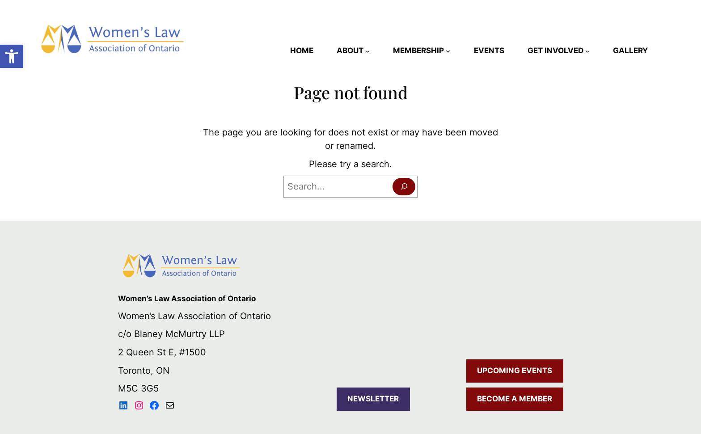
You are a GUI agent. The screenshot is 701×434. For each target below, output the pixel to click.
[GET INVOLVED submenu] (587, 50)
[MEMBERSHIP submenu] (448, 50)
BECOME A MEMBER (514, 398)
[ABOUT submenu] (367, 50)
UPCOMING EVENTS (514, 370)
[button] (11, 56)
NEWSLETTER (373, 398)
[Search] (404, 186)
